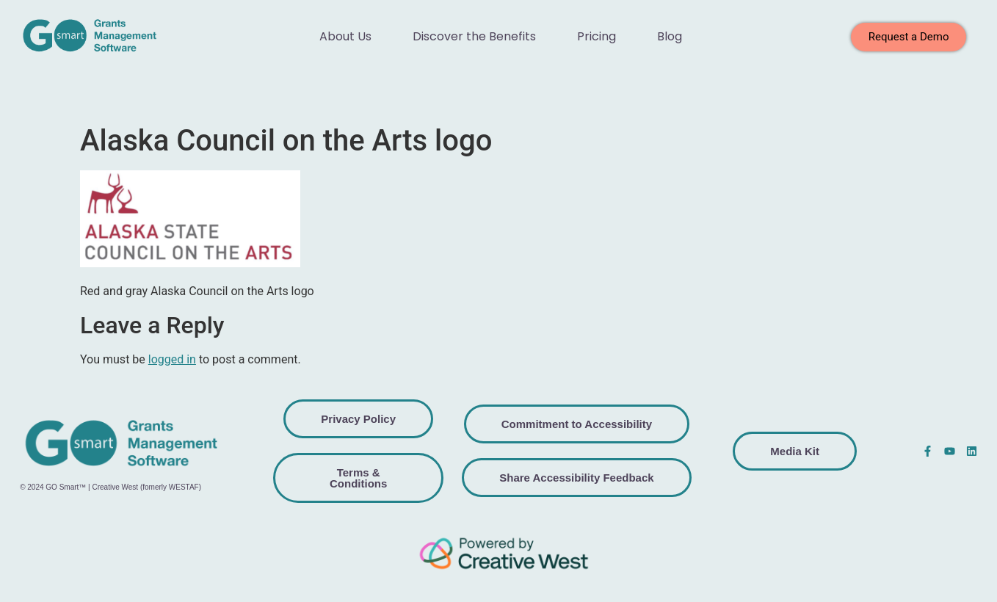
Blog (669, 36)
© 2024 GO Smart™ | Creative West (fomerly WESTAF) (110, 487)
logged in (172, 359)
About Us (345, 36)
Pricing (596, 36)
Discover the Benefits (474, 36)
